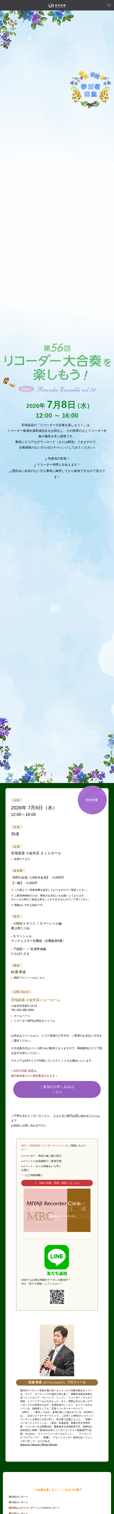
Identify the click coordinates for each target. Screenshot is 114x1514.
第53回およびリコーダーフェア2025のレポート (34, 1507)
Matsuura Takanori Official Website (38, 1444)
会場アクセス (20, 859)
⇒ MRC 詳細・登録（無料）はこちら (57, 1182)
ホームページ (20, 1015)
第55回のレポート (18, 1496)
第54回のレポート (18, 1502)
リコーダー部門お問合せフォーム (33, 1020)
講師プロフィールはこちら (28, 977)
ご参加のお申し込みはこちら (57, 1089)
